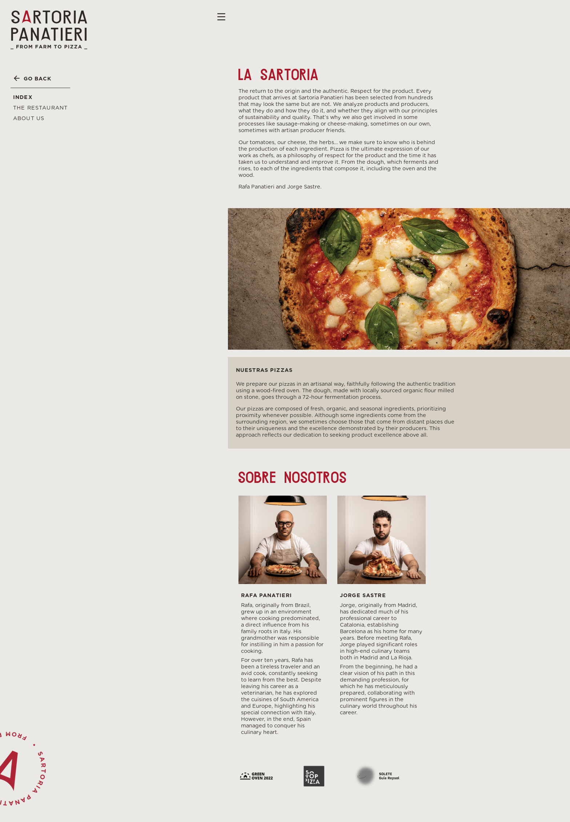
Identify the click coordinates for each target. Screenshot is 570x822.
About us (28, 118)
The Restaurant (40, 107)
